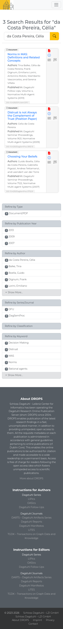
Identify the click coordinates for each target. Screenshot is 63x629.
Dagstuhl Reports (31, 521)
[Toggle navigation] (56, 4)
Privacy (50, 620)
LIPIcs (31, 498)
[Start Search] (54, 36)
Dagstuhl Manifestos (31, 525)
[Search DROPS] (27, 36)
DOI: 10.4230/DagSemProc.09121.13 (19, 147)
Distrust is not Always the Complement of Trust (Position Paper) (22, 115)
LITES (31, 529)
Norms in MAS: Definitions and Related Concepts (24, 57)
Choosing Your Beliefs (22, 156)
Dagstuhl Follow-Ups (31, 507)
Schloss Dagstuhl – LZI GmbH (41, 612)
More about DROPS (31, 478)
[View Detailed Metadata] (49, 55)
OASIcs (31, 503)
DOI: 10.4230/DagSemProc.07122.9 (19, 191)
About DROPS (20, 620)
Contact (33, 623)
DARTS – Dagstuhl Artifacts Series (32, 517)
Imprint (37, 620)
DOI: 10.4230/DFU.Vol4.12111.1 (17, 102)
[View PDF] (49, 51)
